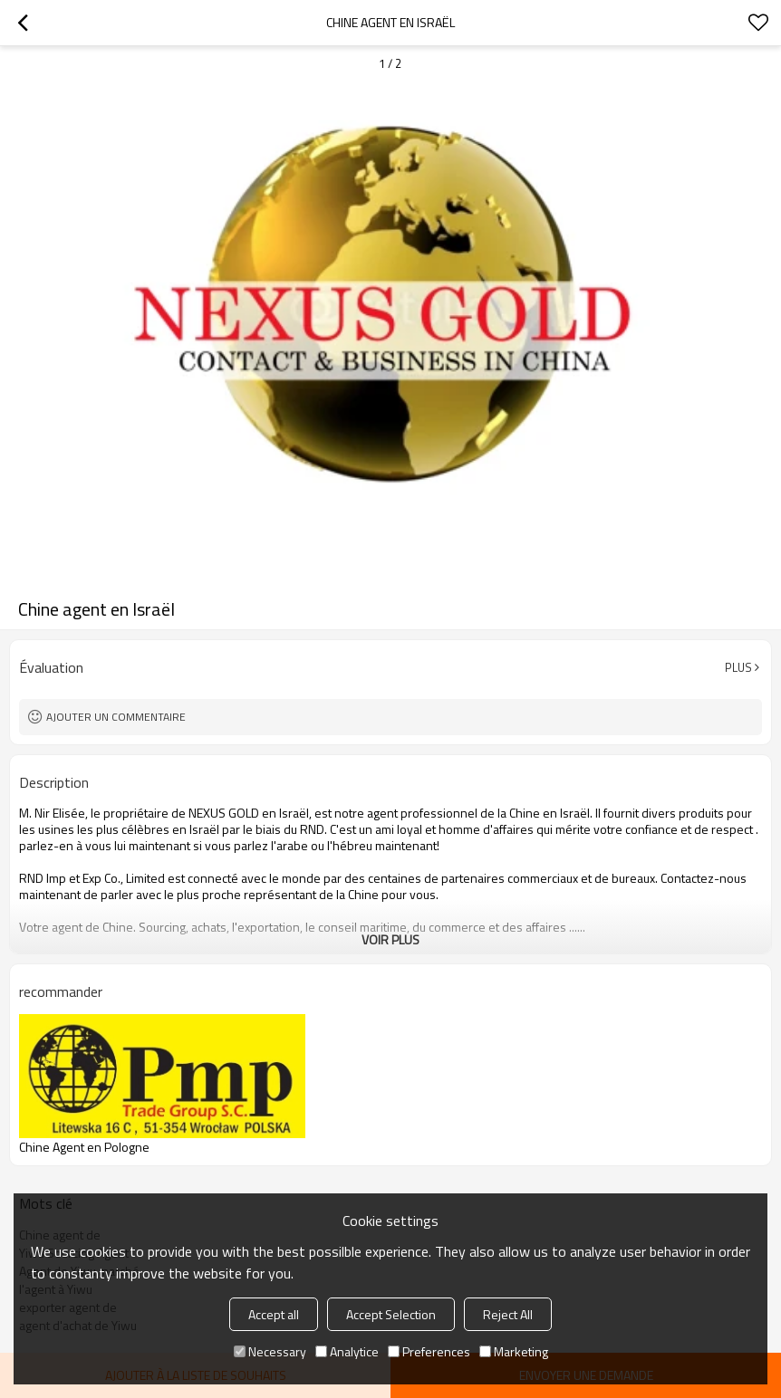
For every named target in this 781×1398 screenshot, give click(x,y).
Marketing (513, 1351)
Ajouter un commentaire (116, 716)
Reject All (508, 1314)
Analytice (347, 1351)
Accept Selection (391, 1314)
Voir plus (390, 939)
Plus (738, 667)
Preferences (429, 1351)
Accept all (273, 1314)
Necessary (270, 1351)
